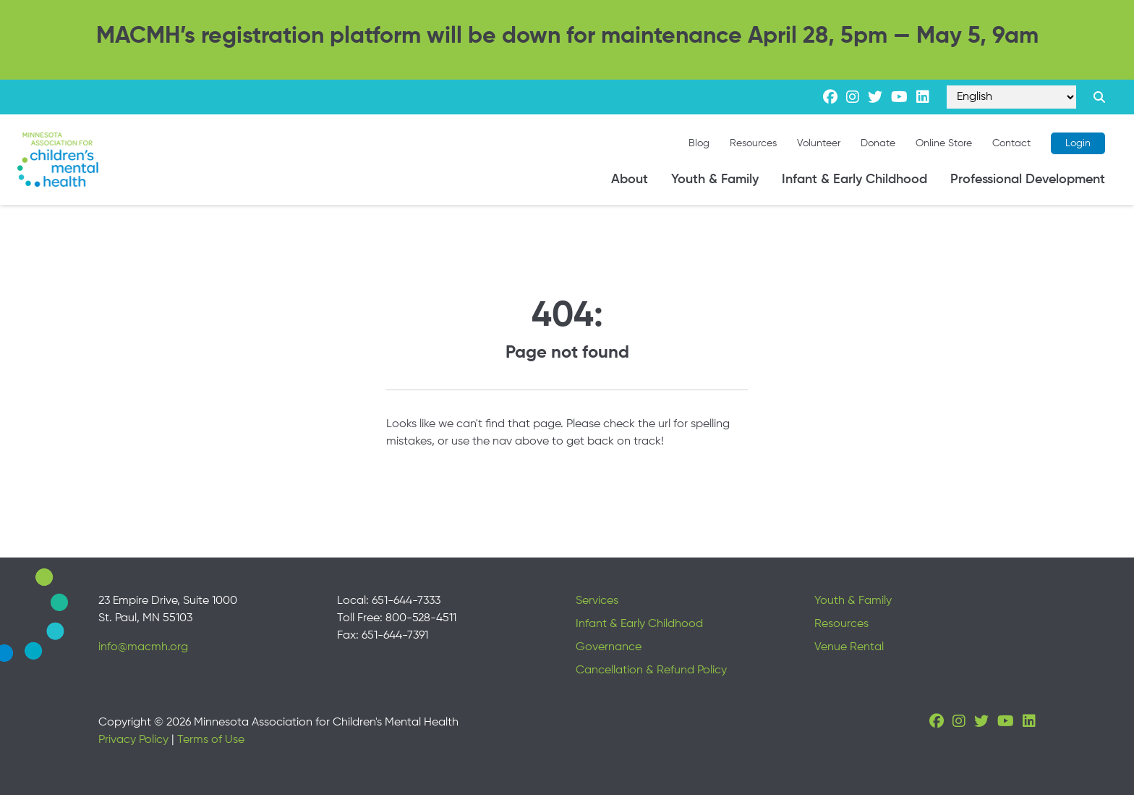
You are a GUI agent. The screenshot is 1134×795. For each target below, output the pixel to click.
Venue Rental (849, 647)
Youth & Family (715, 179)
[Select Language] (1011, 97)
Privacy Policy (133, 740)
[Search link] (1099, 97)
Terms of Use (210, 740)
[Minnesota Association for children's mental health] (57, 159)
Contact (1011, 143)
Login (1078, 143)
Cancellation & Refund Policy (651, 670)
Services (597, 601)
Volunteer (818, 143)
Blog (698, 143)
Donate (878, 143)
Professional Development (1027, 179)
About (629, 179)
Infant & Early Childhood (854, 179)
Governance (608, 647)
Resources (753, 143)
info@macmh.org (143, 647)
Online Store (944, 143)
